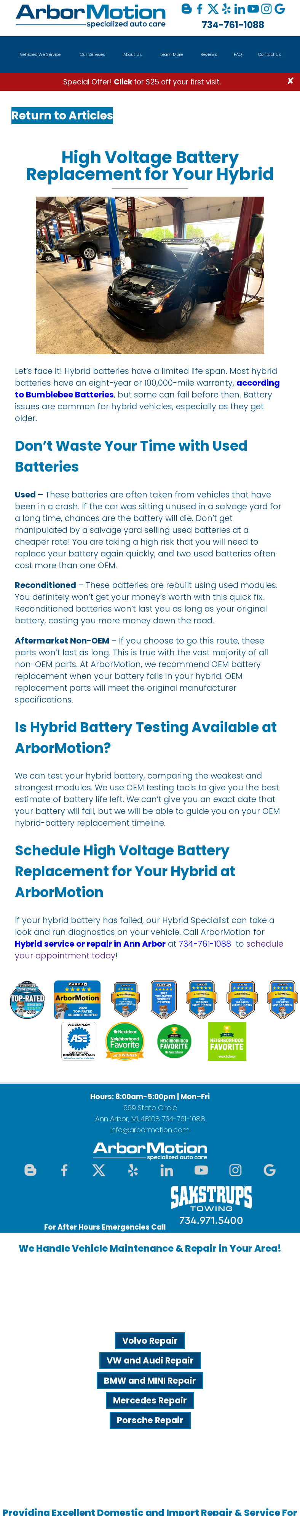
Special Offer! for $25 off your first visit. (142, 82)
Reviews (209, 54)
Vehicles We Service (40, 54)
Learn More (171, 54)
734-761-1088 (233, 25)
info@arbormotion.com (150, 1130)
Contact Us (269, 54)
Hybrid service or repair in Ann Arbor (90, 943)
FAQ (238, 54)
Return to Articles (62, 115)
